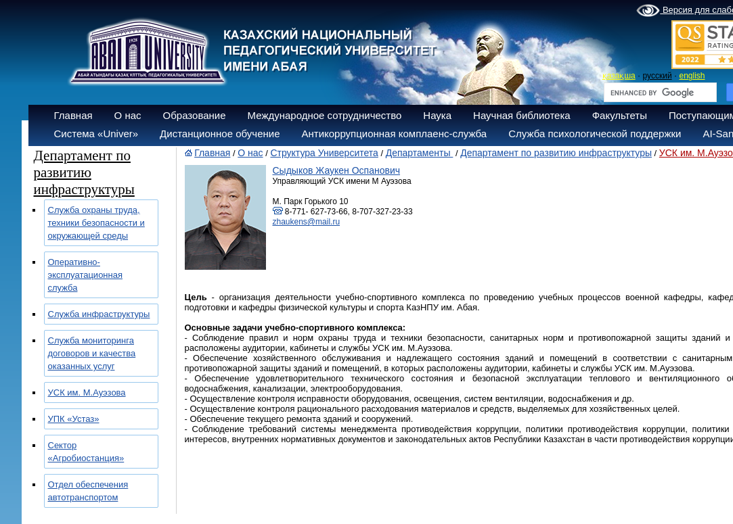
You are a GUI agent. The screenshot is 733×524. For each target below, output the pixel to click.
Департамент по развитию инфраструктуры (556, 152)
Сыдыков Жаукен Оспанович (337, 170)
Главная (73, 115)
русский (657, 75)
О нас (127, 115)
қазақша (619, 75)
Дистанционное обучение (220, 133)
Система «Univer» (96, 133)
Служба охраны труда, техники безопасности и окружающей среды (96, 223)
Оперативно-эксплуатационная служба (85, 275)
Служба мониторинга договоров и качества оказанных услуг (92, 353)
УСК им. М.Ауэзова (87, 392)
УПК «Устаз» (73, 419)
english (692, 75)
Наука (437, 115)
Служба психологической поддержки (594, 133)
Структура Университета (324, 152)
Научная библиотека (522, 115)
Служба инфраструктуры (99, 314)
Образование (194, 115)
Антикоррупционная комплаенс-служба (394, 133)
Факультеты (619, 115)
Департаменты (419, 152)
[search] (658, 93)
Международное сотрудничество (325, 115)
